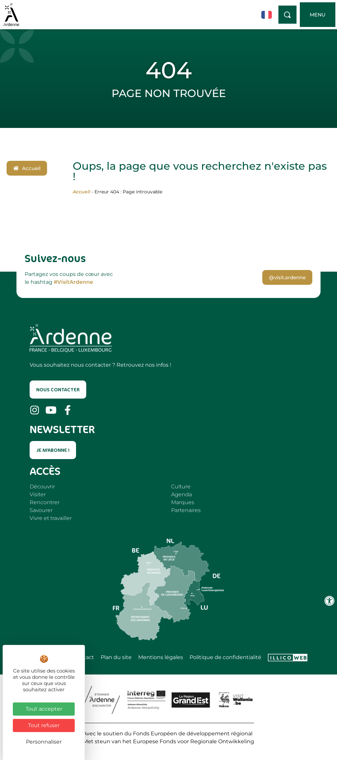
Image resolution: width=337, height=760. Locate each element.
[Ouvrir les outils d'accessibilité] (329, 601)
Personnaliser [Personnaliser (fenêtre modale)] (44, 742)
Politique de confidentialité (225, 657)
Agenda (181, 494)
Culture (181, 486)
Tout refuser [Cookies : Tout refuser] (44, 725)
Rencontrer (45, 502)
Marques (182, 502)
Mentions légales (160, 657)
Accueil (81, 191)
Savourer (41, 510)
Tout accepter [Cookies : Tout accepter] (44, 709)
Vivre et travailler (51, 518)
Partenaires (186, 510)
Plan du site (116, 657)
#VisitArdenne (73, 282)
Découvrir (42, 486)
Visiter (38, 494)
